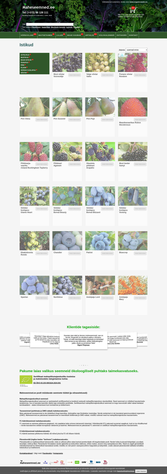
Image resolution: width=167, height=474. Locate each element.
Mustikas (25, 57)
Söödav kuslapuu (29, 70)
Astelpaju (26, 55)
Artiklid (91, 34)
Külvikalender (106, 35)
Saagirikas (46, 27)
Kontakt (133, 35)
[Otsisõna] (50, 24)
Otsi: (24, 24)
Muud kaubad (75, 34)
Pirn (23, 65)
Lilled (61, 34)
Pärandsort (36, 27)
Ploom (24, 67)
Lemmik (69, 27)
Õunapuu (25, 62)
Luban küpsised (141, 471)
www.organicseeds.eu (138, 2)
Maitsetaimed (46, 34)
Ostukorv (122, 35)
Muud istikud (27, 60)
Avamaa (76, 27)
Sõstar (24, 73)
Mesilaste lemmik (58, 27)
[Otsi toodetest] (75, 24)
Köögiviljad (28, 34)
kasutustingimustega (125, 471)
